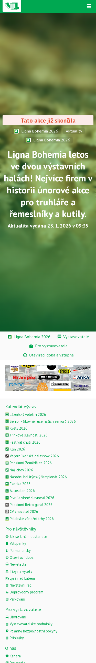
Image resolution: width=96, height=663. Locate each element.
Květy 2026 (16, 428)
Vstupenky (15, 543)
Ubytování (15, 617)
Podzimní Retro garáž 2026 (28, 504)
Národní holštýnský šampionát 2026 (36, 477)
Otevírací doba (19, 557)
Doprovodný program (24, 592)
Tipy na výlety (18, 571)
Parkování (15, 599)
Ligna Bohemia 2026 (36, 131)
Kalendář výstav (21, 406)
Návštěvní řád (18, 585)
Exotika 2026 (17, 484)
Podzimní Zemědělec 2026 (28, 463)
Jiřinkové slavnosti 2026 (26, 435)
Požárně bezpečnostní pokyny (31, 631)
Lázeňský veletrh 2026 (25, 414)
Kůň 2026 (15, 449)
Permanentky (18, 550)
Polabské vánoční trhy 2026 (29, 518)
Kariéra (13, 656)
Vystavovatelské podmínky (28, 624)
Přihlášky (14, 638)
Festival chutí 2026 (22, 442)
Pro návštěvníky (20, 529)
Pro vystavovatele (23, 609)
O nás (10, 648)
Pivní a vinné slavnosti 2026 (29, 498)
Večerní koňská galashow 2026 (32, 456)
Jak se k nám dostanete (26, 536)
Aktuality (74, 131)
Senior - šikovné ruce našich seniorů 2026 (40, 421)
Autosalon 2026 (20, 490)
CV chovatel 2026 (21, 511)
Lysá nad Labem (20, 578)
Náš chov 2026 (19, 470)
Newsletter (16, 564)
